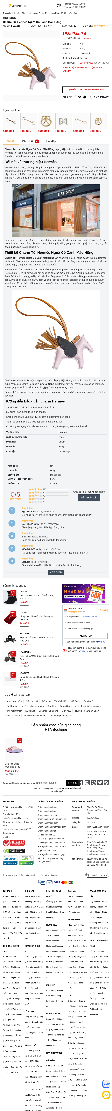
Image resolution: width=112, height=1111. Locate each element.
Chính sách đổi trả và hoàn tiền (51, 819)
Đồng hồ (46, 701)
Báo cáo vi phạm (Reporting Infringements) (50, 860)
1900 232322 (79, 7)
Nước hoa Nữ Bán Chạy (87, 711)
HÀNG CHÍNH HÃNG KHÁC (99, 943)
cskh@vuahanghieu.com (98, 827)
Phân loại (14, 483)
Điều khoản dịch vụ (46, 835)
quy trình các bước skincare (87, 706)
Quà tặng (51, 706)
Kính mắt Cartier (14, 711)
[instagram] (87, 782)
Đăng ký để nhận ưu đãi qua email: (17, 783)
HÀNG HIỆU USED (54, 1053)
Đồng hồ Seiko (13, 715)
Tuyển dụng (8, 833)
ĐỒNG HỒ (29, 1011)
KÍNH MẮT (50, 985)
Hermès (16, 13)
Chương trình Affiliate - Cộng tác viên (17, 823)
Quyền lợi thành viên (46, 850)
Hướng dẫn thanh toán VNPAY (17, 829)
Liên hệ (6, 837)
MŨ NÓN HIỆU (31, 1045)
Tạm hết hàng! (86, 90)
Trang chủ (7, 13)
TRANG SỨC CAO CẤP (98, 893)
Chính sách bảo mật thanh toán (51, 827)
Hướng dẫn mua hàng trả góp (50, 854)
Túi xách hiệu (60, 701)
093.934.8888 (78, 3)
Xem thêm (56, 572)
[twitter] (100, 782)
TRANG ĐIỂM (74, 920)
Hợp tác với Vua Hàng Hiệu (15, 818)
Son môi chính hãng (48, 711)
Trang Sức (65, 706)
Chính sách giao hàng (47, 815)
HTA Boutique (75, 608)
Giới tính (13, 466)
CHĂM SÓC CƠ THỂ (33, 1090)
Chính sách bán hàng (47, 807)
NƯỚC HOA (51, 925)
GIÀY (70, 996)
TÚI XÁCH (7, 891)
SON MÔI (72, 891)
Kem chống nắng (14, 701)
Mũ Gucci (75, 701)
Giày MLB (66, 711)
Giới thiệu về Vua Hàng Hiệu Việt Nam (18, 808)
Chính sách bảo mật (46, 831)
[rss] (106, 782)
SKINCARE (30, 891)
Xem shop (86, 636)
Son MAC (88, 701)
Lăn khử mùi (12, 706)
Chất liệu (13, 475)
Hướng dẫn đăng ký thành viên (51, 846)
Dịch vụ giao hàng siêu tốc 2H (51, 842)
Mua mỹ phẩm (37, 706)
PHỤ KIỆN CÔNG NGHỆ (54, 893)
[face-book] (80, 782)
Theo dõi (103, 610)
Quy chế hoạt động (11, 814)
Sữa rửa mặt (32, 701)
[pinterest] (93, 782)
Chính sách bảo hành (47, 811)
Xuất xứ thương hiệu (20, 479)
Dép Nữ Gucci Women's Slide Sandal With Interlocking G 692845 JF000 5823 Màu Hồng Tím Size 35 (13, 765)
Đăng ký (101, 642)
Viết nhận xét (89, 497)
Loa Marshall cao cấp (34, 715)
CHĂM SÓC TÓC (53, 1014)
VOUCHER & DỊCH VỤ (33, 948)
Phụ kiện (47, 26)
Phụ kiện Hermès (29, 13)
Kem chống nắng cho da (60, 715)
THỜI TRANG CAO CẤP (11, 948)
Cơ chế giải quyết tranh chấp (50, 839)
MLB (24, 706)
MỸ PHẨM (50, 1060)
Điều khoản (31, 875)
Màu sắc (13, 470)
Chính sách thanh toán (47, 823)
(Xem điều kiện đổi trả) (89, 617)
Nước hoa (30, 711)
